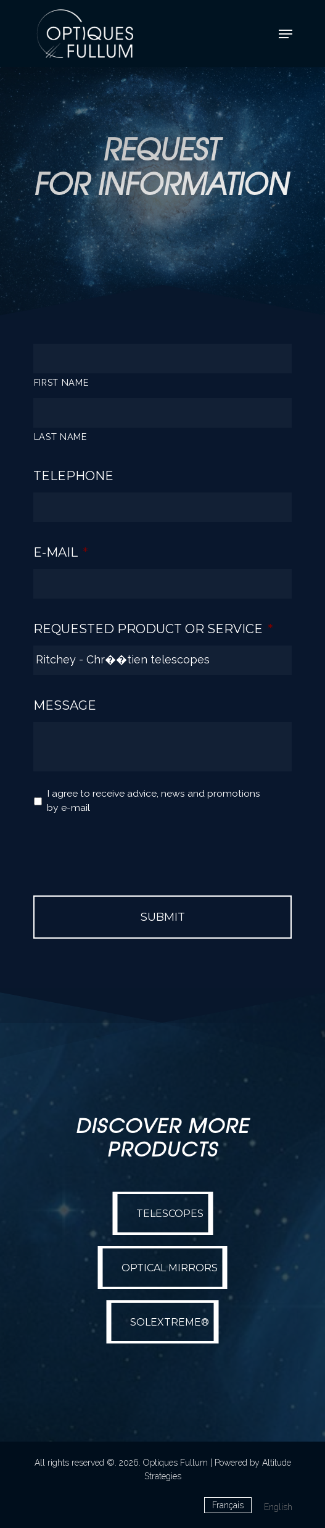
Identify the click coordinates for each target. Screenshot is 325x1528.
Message (64, 705)
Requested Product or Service (153, 628)
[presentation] (127, 849)
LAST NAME (61, 436)
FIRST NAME (61, 382)
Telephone (73, 475)
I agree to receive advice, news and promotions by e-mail (153, 800)
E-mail (60, 552)
